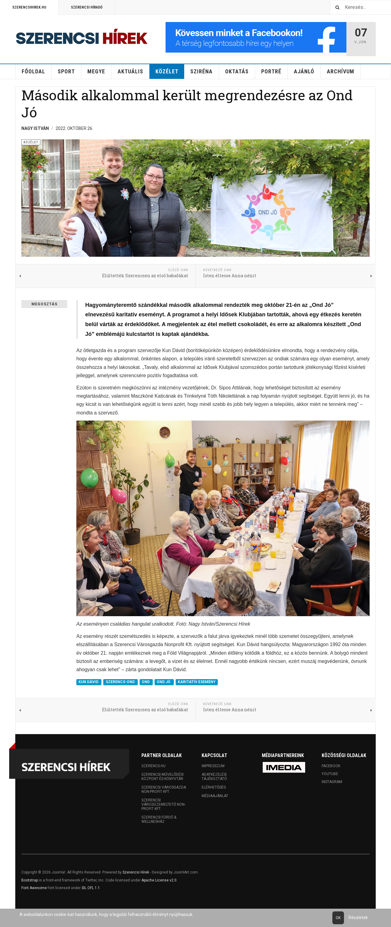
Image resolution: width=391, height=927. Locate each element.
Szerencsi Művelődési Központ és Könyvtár (162, 776)
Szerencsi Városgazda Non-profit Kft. (163, 789)
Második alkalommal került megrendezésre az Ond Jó (187, 103)
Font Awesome (34, 888)
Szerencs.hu (153, 766)
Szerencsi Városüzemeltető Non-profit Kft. (163, 804)
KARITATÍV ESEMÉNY (197, 682)
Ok (338, 918)
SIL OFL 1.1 (91, 888)
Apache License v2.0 (159, 880)
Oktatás (237, 71)
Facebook (331, 766)
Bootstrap (29, 880)
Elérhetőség (214, 787)
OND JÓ (164, 682)
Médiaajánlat (215, 796)
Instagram (332, 782)
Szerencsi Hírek (135, 872)
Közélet (166, 71)
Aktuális (130, 71)
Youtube (330, 774)
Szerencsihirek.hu (29, 7)
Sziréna (201, 71)
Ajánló (304, 71)
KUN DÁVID (89, 682)
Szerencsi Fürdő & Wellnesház (158, 819)
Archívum (340, 71)
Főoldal (33, 71)
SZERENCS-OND (121, 682)
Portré (271, 71)
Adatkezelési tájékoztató (214, 776)
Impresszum (213, 766)
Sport (66, 71)
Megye (96, 71)
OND (146, 682)
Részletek (358, 917)
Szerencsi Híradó (87, 7)
